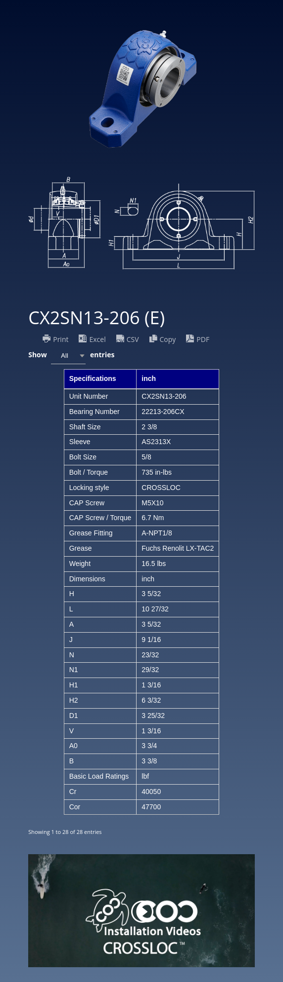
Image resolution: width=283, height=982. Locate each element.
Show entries (71, 355)
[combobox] (68, 355)
